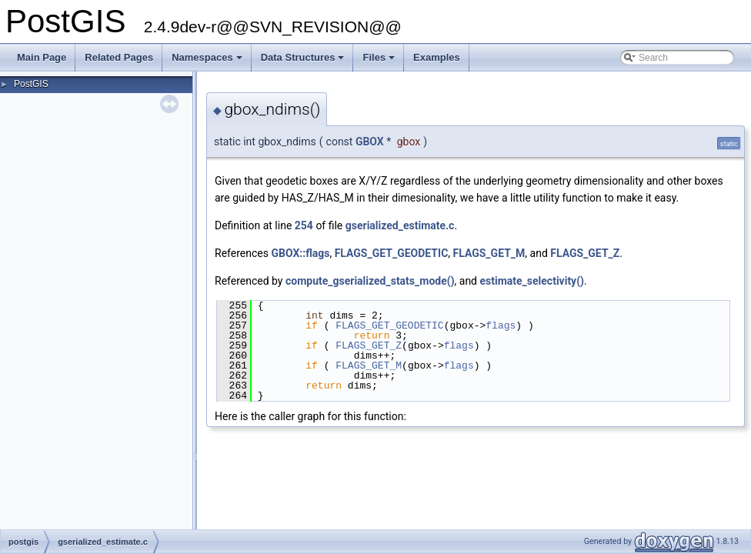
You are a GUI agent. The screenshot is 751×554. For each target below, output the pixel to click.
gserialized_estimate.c (400, 225)
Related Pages (119, 57)
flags (501, 325)
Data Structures (304, 62)
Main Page (41, 57)
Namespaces (208, 62)
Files (379, 62)
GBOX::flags (300, 253)
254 (304, 225)
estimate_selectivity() (532, 281)
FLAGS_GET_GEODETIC (392, 253)
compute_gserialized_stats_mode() (370, 281)
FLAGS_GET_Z (584, 253)
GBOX (369, 141)
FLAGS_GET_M (489, 253)
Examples (436, 57)
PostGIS (31, 83)
